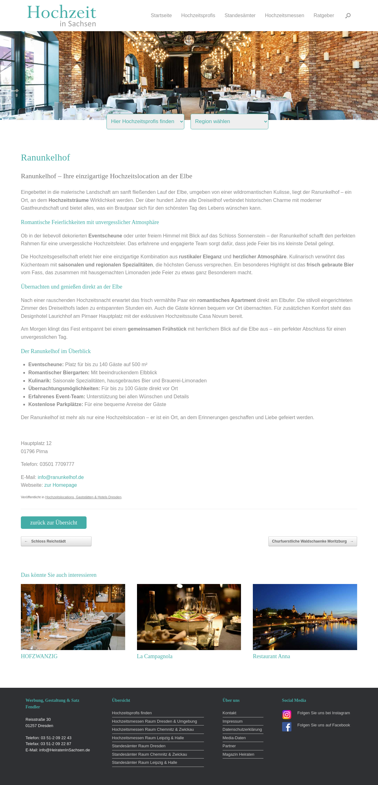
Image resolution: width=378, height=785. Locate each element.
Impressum (233, 721)
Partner (229, 746)
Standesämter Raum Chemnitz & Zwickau (149, 754)
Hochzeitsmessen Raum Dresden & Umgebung (154, 721)
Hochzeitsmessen (284, 15)
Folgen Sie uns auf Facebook (323, 725)
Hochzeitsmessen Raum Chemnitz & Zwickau (153, 729)
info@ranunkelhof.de (61, 477)
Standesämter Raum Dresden (139, 746)
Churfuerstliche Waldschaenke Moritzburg (313, 541)
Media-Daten (234, 737)
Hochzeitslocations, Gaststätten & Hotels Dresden (83, 497)
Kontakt (229, 713)
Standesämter (240, 15)
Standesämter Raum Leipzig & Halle (144, 762)
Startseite (161, 15)
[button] (348, 15)
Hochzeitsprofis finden (132, 713)
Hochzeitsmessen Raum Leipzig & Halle (148, 737)
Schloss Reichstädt (45, 541)
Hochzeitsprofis (198, 15)
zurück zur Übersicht (53, 522)
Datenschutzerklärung (242, 729)
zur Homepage (60, 485)
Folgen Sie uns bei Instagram (323, 713)
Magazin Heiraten (238, 754)
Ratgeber (324, 15)
